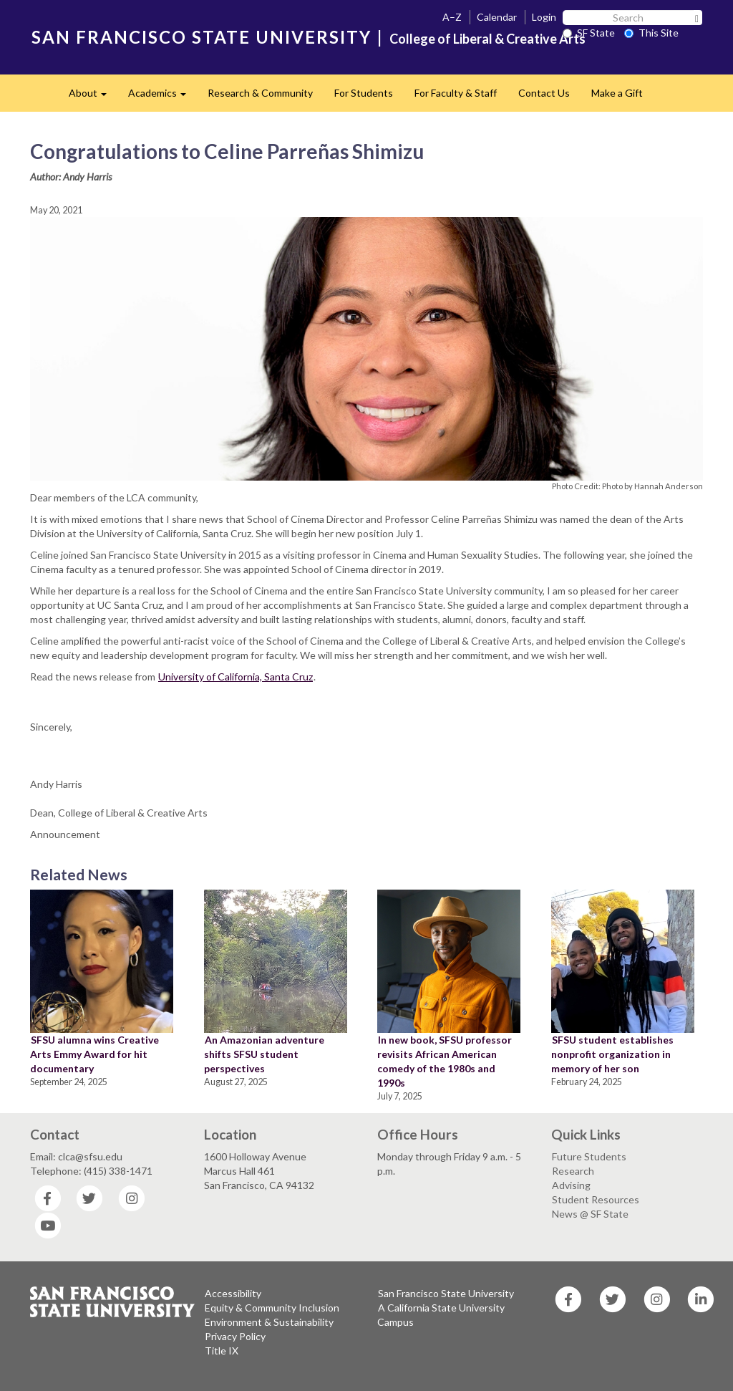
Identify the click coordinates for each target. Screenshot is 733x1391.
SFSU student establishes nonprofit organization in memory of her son (612, 1054)
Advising (571, 1185)
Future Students (589, 1156)
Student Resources (595, 1199)
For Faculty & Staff (455, 93)
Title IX (221, 1350)
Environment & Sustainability (269, 1322)
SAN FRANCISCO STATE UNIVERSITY (201, 37)
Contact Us (544, 93)
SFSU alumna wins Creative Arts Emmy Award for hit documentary (94, 1054)
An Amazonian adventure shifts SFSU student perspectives (264, 1054)
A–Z (452, 17)
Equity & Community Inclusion (272, 1307)
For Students (363, 93)
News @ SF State (590, 1214)
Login (544, 17)
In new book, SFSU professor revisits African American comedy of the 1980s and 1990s (444, 1061)
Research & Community (260, 93)
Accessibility (233, 1293)
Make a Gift (617, 93)
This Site (651, 33)
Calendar (497, 17)
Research (573, 1171)
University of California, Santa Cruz (235, 676)
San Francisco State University (446, 1293)
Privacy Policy (235, 1336)
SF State (589, 33)
